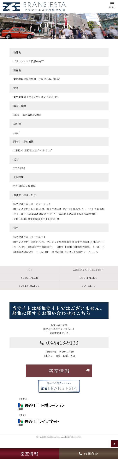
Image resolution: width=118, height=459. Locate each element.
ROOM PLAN (29, 277)
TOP (29, 270)
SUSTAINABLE (29, 285)
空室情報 (29, 453)
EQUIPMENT (88, 277)
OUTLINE (88, 285)
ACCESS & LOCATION (88, 270)
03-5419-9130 (59, 342)
